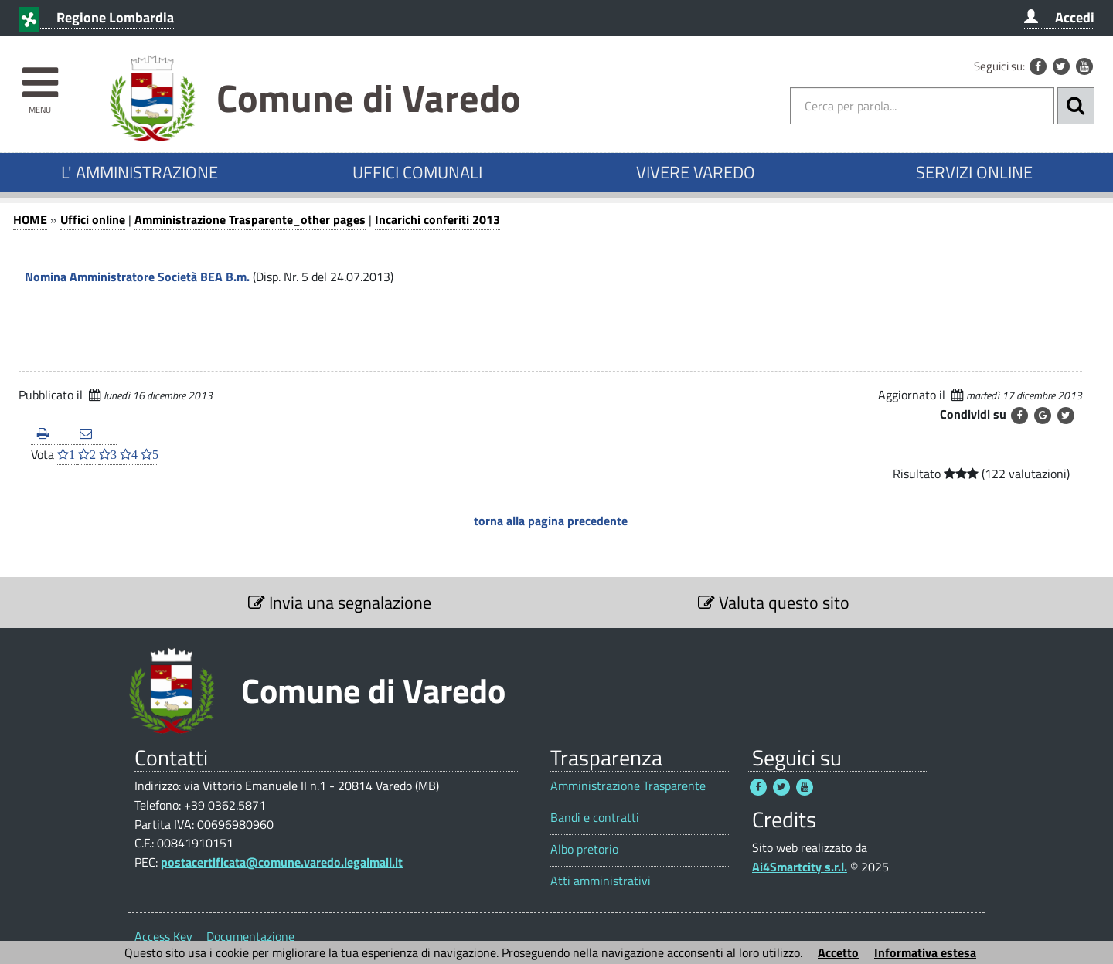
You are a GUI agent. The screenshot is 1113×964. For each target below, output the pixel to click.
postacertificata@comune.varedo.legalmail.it (282, 862)
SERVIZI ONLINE (974, 172)
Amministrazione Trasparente (628, 786)
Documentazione (250, 936)
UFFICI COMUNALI (417, 172)
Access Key (163, 936)
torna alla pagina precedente (551, 520)
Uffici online (92, 219)
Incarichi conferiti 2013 (437, 219)
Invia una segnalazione (339, 602)
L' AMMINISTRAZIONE (139, 172)
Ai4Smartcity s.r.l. (799, 866)
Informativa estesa (925, 952)
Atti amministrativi (600, 881)
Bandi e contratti (594, 817)
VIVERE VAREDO (695, 172)
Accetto (838, 952)
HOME (30, 219)
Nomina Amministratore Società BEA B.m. (139, 276)
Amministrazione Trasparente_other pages (250, 219)
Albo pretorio (584, 849)
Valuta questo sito (773, 602)
